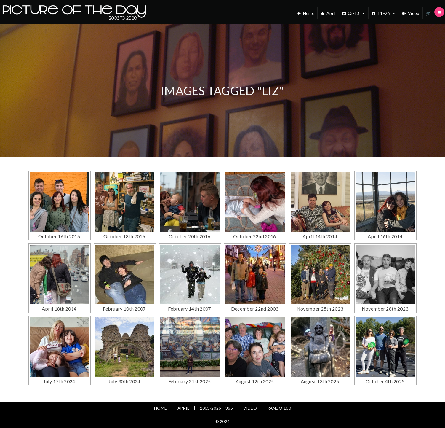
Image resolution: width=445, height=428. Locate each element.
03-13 (356, 13)
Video (414, 13)
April (331, 13)
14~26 (386, 13)
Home (308, 13)
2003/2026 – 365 (216, 393)
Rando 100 (280, 393)
